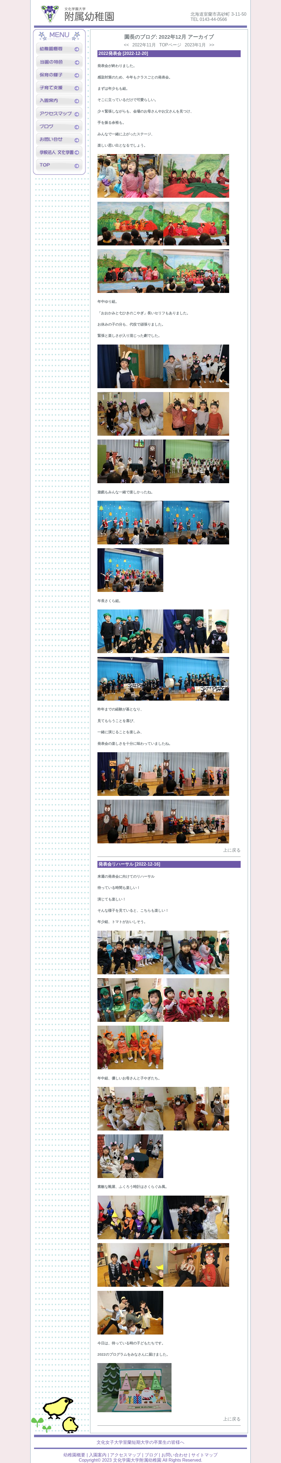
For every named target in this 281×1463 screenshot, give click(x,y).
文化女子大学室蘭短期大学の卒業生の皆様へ (140, 1442)
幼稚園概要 (74, 1455)
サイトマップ (204, 1455)
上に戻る (232, 850)
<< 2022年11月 (140, 45)
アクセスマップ (125, 1455)
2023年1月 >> (199, 45)
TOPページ (170, 45)
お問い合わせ (174, 1455)
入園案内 (97, 1455)
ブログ (151, 1455)
